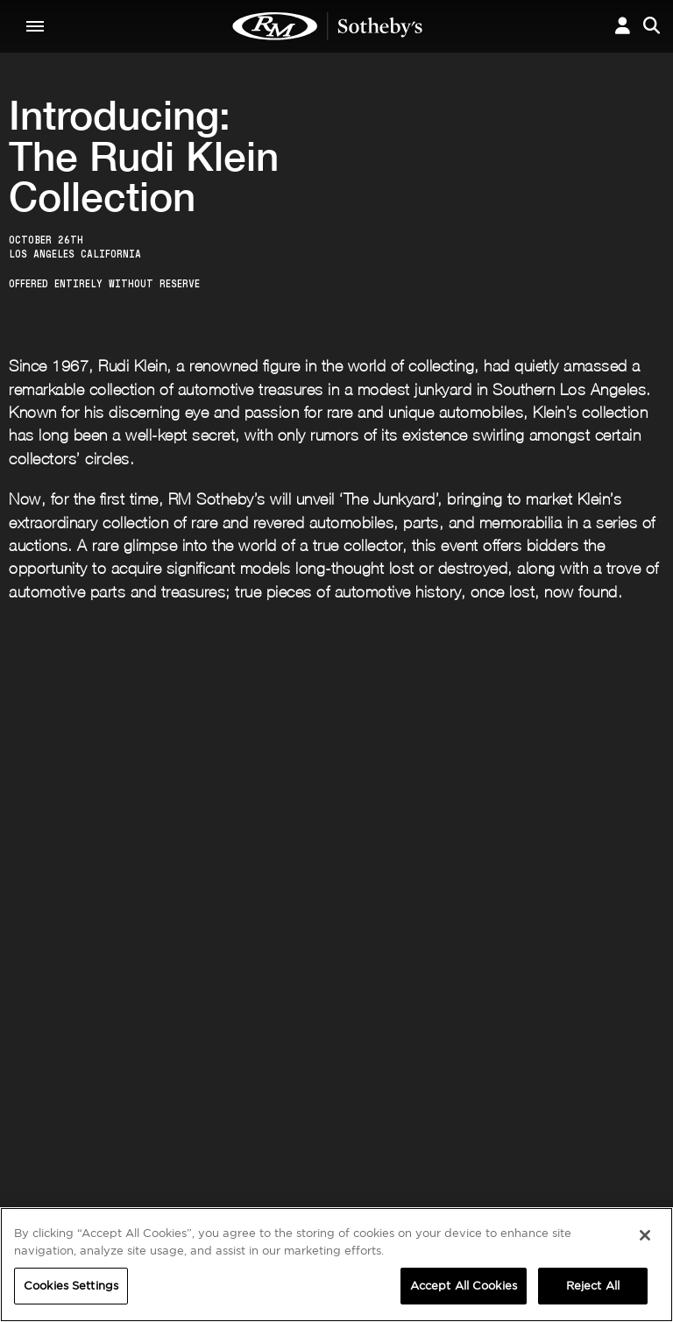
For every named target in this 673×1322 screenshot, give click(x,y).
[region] (336, 1264)
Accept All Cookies (463, 1285)
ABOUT (40, 1118)
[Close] (645, 1235)
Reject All (593, 1285)
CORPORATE (206, 1118)
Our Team (46, 1153)
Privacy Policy (312, 965)
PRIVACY (587, 1118)
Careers (193, 1153)
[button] (622, 26)
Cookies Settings (607, 1135)
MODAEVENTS (211, 1170)
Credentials (425, 1135)
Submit (612, 924)
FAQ (182, 1135)
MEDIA (410, 1118)
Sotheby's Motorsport (236, 1188)
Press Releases (432, 1153)
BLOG (406, 1170)
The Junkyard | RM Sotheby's (328, 26)
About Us (45, 1135)
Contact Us (50, 1170)
